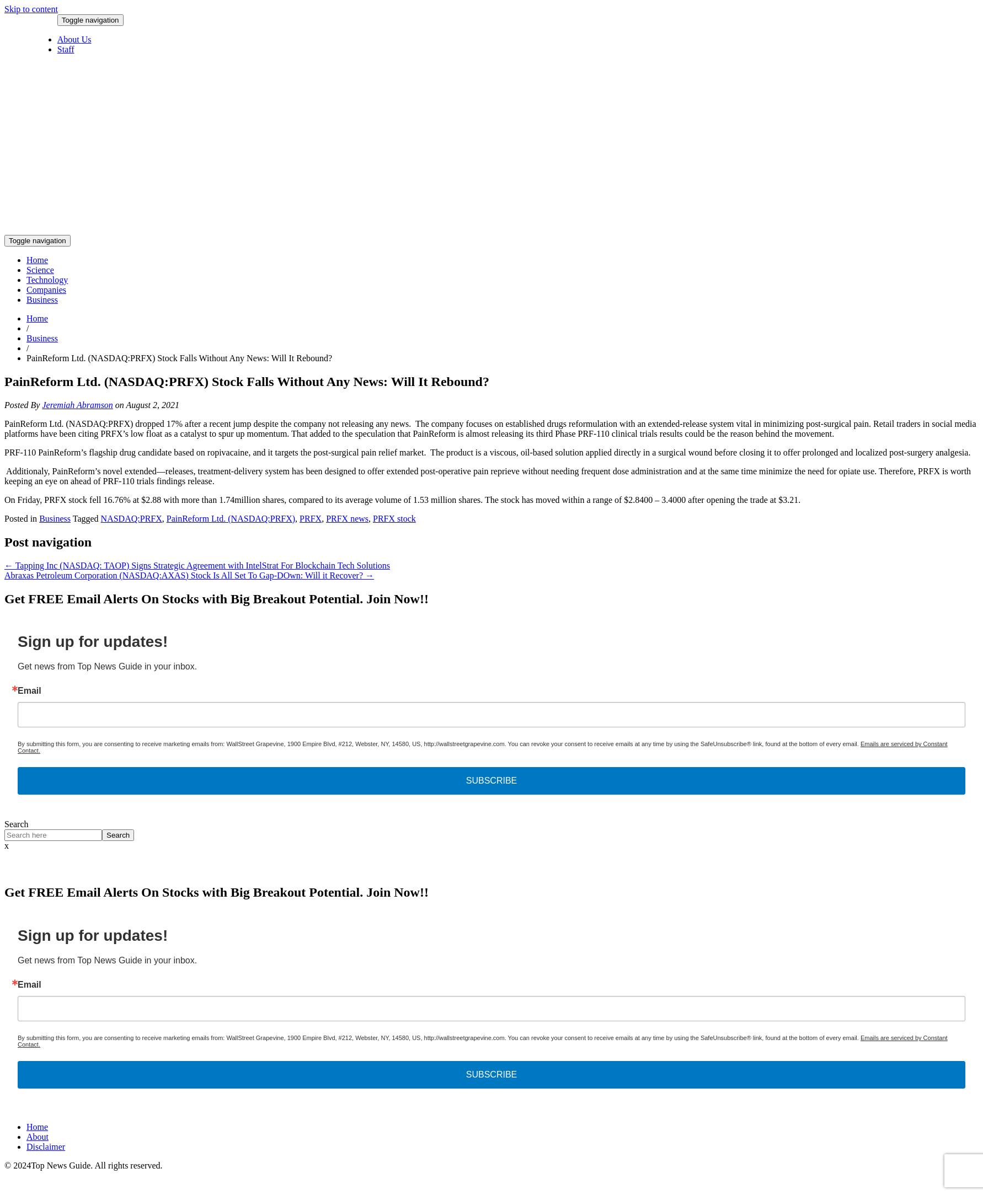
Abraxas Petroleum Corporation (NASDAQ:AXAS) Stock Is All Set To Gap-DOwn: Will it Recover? (189, 575)
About (37, 1137)
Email (29, 691)
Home (37, 260)
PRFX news (347, 518)
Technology (47, 280)
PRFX (311, 518)
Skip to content (31, 9)
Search (16, 824)
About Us (74, 39)
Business (42, 299)
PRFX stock (394, 518)
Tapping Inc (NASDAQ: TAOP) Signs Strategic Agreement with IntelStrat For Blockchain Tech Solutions (197, 565)
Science (40, 270)
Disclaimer (45, 1146)
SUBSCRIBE (491, 780)
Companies (46, 289)
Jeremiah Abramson (77, 405)
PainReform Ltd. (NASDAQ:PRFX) (231, 518)
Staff (65, 49)
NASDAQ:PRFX (131, 518)
